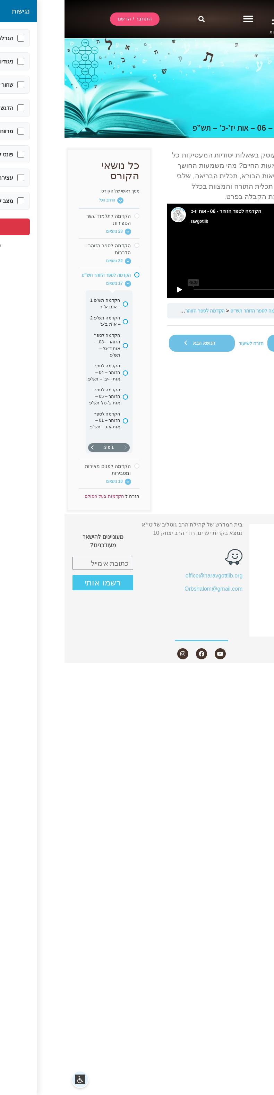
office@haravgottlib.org (149, 576)
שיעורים (246, 567)
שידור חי (249, 542)
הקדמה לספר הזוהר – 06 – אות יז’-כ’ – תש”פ (113, 311)
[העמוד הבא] (28, 447)
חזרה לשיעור (186, 343)
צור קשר (245, 630)
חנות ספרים (241, 605)
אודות (249, 554)
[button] (184, 19)
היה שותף (248, 617)
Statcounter (260, 674)
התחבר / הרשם (241, 530)
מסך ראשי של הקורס (56, 191)
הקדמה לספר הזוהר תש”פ (192, 311)
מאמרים (249, 580)
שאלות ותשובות (240, 592)
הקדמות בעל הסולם (244, 311)
